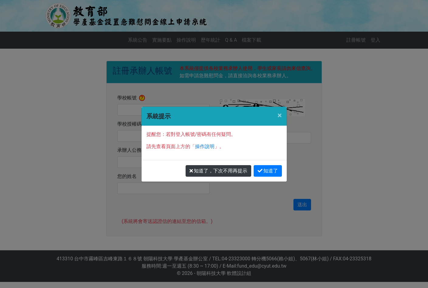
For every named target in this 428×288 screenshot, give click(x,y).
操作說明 (204, 146)
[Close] (279, 115)
